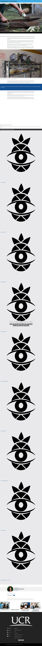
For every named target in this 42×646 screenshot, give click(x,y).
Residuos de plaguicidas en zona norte (21, 456)
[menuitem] (3, 3)
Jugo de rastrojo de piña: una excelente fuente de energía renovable (21, 323)
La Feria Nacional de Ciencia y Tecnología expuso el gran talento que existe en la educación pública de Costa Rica (36, 610)
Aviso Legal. (14, 644)
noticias (2, 34)
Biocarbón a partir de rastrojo (21, 307)
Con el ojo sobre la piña (21, 158)
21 (6, 34)
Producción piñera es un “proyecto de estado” (21, 555)
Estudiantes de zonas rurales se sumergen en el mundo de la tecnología (5, 609)
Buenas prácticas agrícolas (21, 506)
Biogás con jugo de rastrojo (21, 257)
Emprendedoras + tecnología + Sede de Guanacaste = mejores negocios (15, 609)
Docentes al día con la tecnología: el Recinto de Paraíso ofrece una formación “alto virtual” (25, 610)
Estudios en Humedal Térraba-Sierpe (21, 356)
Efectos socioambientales (21, 406)
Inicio (0, 34)
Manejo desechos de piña (21, 207)
